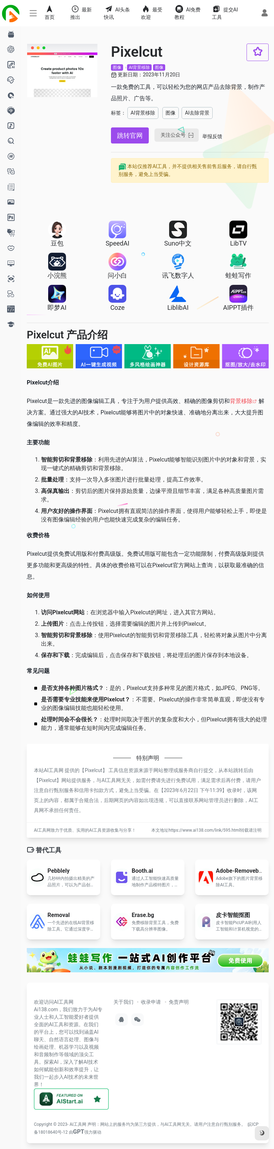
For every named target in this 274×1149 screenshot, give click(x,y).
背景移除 (241, 401)
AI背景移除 (139, 67)
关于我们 (123, 1002)
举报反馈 (212, 136)
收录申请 (151, 1002)
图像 (117, 67)
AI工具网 (78, 1124)
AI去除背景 (197, 113)
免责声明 (179, 1002)
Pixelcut (93, 770)
